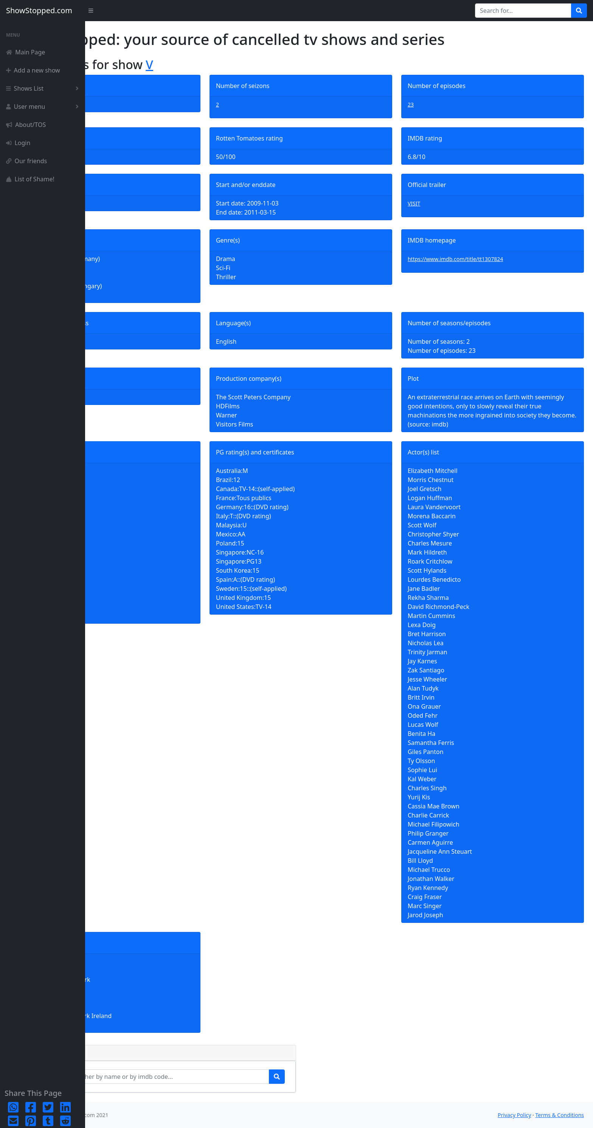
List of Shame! (30, 179)
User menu (44, 106)
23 (436, 104)
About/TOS (26, 125)
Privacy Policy (514, 1115)
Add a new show (33, 70)
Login (18, 143)
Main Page (25, 52)
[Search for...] (523, 10)
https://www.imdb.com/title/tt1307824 (480, 259)
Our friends (26, 161)
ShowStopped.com (39, 10)
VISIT (439, 203)
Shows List (44, 88)
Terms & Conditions (560, 1115)
